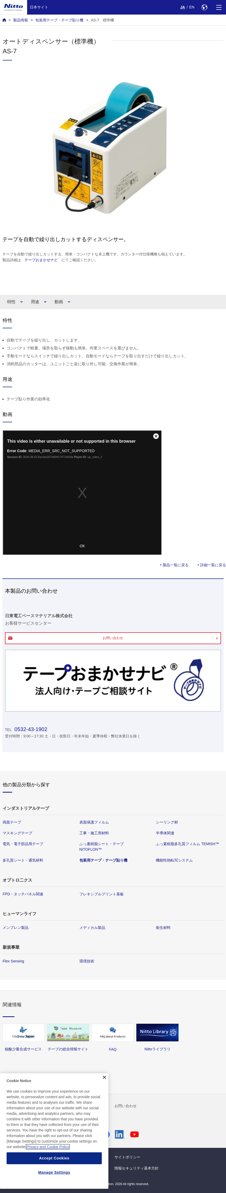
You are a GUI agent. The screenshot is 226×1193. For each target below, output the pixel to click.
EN (191, 7)
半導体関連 (165, 833)
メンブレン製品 (15, 927)
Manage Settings (54, 1172)
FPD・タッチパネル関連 (23, 894)
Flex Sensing (13, 961)
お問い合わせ (113, 638)
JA (182, 7)
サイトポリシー (127, 1157)
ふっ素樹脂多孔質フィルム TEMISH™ (187, 844)
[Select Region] (204, 7)
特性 (11, 302)
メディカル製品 (92, 927)
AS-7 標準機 (102, 20)
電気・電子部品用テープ (23, 844)
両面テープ (12, 822)
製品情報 (20, 20)
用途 (35, 302)
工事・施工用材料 (94, 833)
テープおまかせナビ (41, 260)
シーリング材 (167, 822)
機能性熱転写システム (174, 860)
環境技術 (86, 961)
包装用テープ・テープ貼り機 (59, 20)
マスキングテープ (17, 833)
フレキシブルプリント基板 (101, 894)
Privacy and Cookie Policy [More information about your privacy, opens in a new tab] (47, 1147)
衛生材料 (163, 927)
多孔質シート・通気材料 (23, 860)
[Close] (104, 1077)
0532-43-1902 (30, 729)
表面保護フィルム (94, 822)
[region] (54, 1131)
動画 (59, 302)
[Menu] (218, 7)
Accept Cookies (54, 1158)
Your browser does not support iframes (82, 492)
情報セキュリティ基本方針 (136, 1168)
